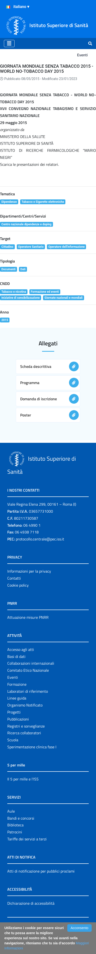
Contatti (14, 578)
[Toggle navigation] (9, 43)
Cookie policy (18, 585)
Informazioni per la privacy (29, 571)
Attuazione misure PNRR (28, 617)
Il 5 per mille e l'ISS (23, 779)
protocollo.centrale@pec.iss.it (40, 539)
